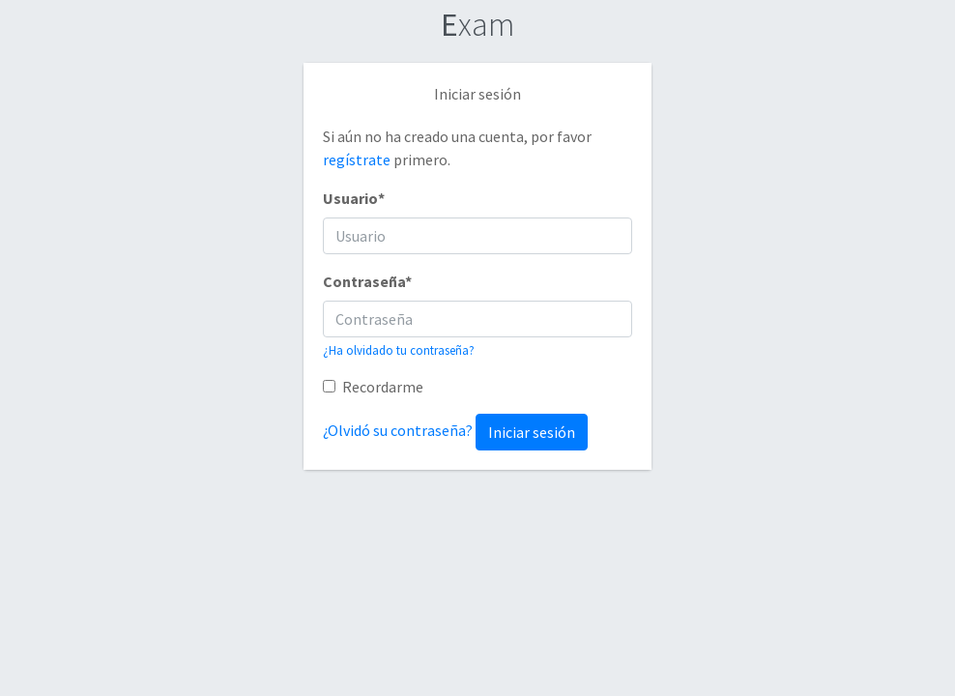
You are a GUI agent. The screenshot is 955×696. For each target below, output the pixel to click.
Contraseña (367, 281)
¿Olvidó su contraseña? (398, 430)
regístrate (358, 159)
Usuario (354, 198)
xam (477, 24)
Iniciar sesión (531, 432)
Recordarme (382, 386)
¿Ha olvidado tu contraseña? (399, 350)
